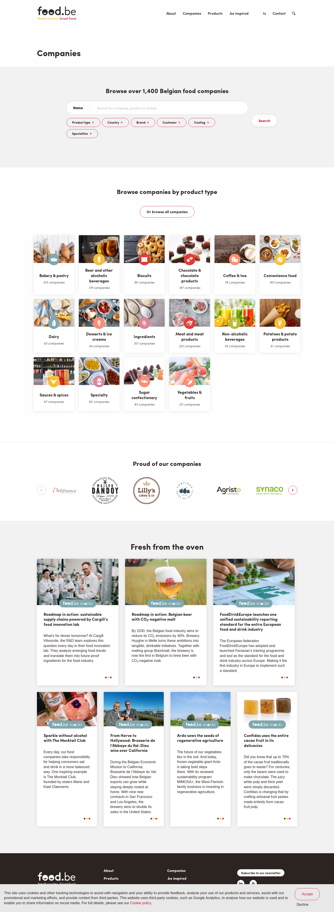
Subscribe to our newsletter (261, 861)
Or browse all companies (167, 200)
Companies (192, 13)
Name (78, 108)
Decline (302, 904)
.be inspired (239, 13)
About (171, 13)
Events (260, 13)
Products (215, 13)
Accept (307, 894)
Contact (279, 13)
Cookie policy (140, 903)
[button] (292, 479)
